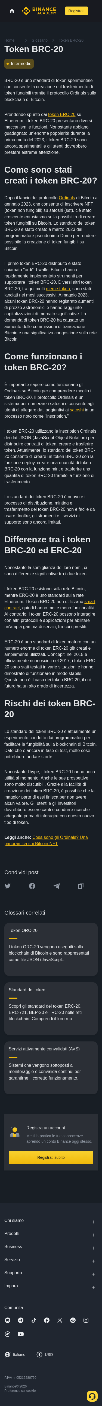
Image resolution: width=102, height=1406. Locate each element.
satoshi (77, 410)
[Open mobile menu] (94, 11)
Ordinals (67, 197)
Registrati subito (50, 1157)
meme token (58, 288)
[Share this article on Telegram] (56, 886)
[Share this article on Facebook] (32, 886)
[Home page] (39, 11)
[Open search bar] (60, 11)
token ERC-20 (62, 114)
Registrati (77, 11)
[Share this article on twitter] (7, 886)
